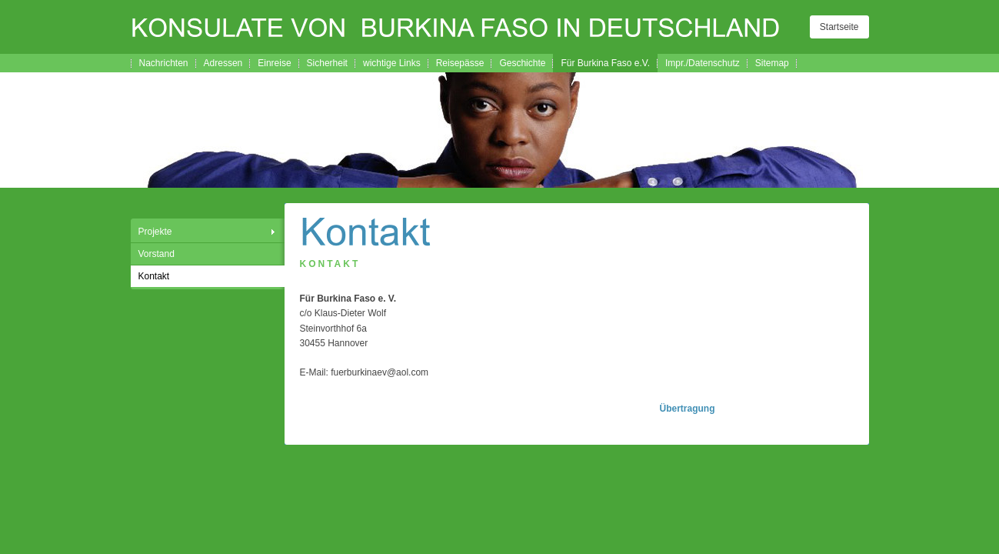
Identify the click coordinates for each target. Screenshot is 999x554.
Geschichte (522, 63)
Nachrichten (163, 63)
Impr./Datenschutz (702, 63)
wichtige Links (392, 63)
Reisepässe (460, 63)
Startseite (839, 27)
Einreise (274, 63)
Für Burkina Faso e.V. (605, 63)
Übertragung (687, 408)
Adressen (223, 63)
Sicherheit (327, 63)
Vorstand (156, 254)
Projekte (155, 231)
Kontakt (154, 276)
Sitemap (772, 63)
